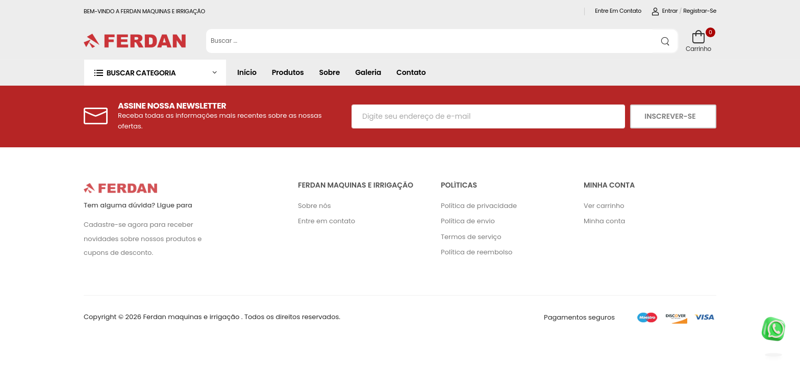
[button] (155, 73)
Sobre (329, 72)
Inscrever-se (670, 116)
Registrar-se (699, 11)
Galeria (368, 72)
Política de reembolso (476, 252)
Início (247, 72)
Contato (411, 72)
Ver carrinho (604, 206)
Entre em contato (618, 11)
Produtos (288, 72)
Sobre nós (314, 206)
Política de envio (468, 221)
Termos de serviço (471, 237)
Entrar (665, 11)
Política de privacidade (479, 206)
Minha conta (604, 221)
